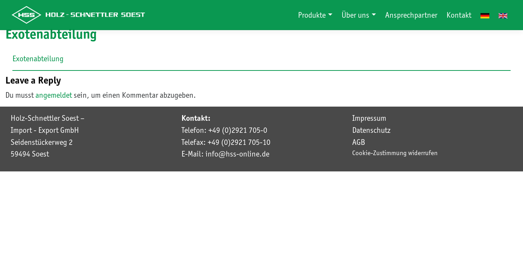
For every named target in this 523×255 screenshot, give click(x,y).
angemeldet (53, 95)
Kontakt (458, 15)
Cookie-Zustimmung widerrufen (395, 153)
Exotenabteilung (37, 58)
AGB (358, 142)
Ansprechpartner (411, 15)
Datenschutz (371, 130)
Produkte (312, 15)
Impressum (369, 118)
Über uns (356, 15)
